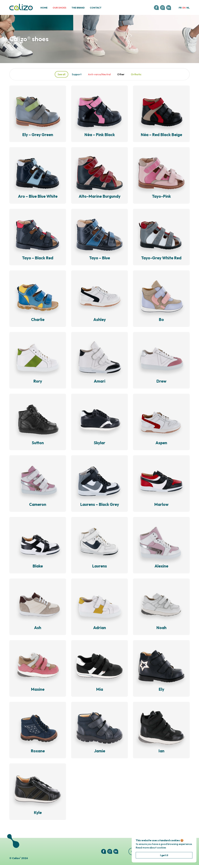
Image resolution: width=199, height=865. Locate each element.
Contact (95, 7)
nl (188, 7)
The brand (78, 7)
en (184, 7)
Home (43, 7)
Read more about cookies (151, 847)
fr (180, 7)
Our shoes (59, 7)
